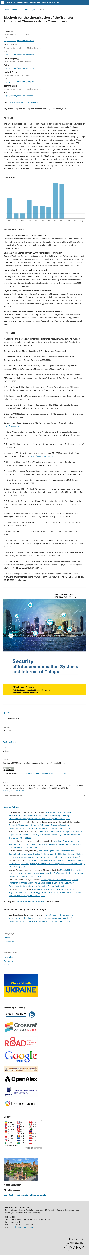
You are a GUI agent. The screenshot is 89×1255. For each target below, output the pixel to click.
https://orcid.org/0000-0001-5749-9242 (19, 82)
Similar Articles (11, 806)
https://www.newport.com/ (15, 426)
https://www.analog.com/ (42, 456)
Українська (9, 941)
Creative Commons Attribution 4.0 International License (46, 773)
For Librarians (9, 965)
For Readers (8, 957)
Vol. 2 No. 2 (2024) (28, 10)
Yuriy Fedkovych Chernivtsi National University (25, 1195)
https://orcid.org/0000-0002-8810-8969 (19, 54)
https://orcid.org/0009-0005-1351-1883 (19, 41)
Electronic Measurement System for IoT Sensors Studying (34, 825)
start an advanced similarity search (31, 901)
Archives (15, 10)
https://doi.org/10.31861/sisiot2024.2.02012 (27, 102)
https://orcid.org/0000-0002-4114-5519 (19, 95)
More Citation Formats (13, 796)
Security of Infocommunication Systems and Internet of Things (33, 2)
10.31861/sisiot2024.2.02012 (13, 790)
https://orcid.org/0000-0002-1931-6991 (19, 68)
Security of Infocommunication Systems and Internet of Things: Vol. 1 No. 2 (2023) (44, 857)
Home (6, 10)
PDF (8, 713)
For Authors (8, 961)
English (7, 938)
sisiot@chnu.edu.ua (23, 1227)
